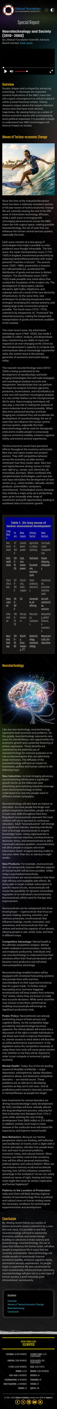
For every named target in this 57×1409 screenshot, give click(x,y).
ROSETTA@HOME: (10, 1384)
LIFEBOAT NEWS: (36, 1354)
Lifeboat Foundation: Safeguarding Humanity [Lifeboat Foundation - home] (21, 10)
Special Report (28, 23)
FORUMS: (21, 1388)
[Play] (5, 71)
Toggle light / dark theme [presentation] (52, 10)
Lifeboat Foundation (22, 1397)
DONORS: (19, 1371)
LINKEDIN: (10, 1361)
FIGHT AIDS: (13, 1375)
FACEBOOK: (10, 1354)
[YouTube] (34, 1402)
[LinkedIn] (29, 1402)
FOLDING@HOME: (11, 1380)
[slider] (29, 68)
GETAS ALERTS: (35, 1361)
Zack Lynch (26, 43)
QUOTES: (33, 1388)
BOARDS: (33, 1371)
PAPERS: (33, 1384)
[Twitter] (23, 1402)
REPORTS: (33, 1375)
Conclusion (13, 1311)
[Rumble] (40, 1402)
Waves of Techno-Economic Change (26, 1304)
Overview (12, 1301)
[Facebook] (17, 1402)
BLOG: (32, 1367)
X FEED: (11, 1367)
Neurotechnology (16, 1308)
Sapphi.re (49, 1397)
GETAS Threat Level (28, 1344)
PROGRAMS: (34, 1380)
